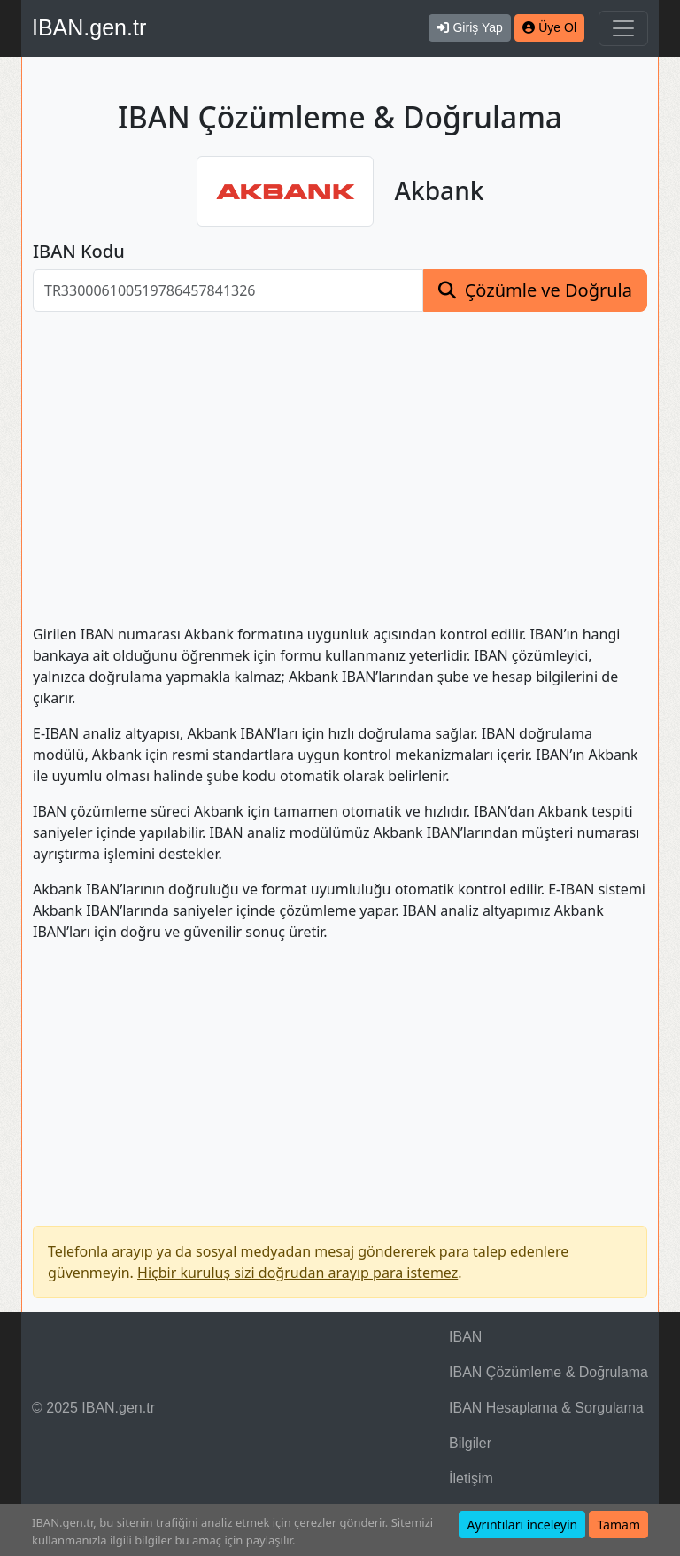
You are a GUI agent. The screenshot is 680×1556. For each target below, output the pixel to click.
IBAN (465, 1336)
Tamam (618, 1524)
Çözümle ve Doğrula (548, 290)
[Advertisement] (340, 457)
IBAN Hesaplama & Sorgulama (546, 1407)
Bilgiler (470, 1443)
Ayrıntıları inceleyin (522, 1524)
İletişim (471, 1478)
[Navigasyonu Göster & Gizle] (623, 28)
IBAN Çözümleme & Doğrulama (548, 1372)
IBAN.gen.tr (89, 27)
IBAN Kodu (79, 251)
